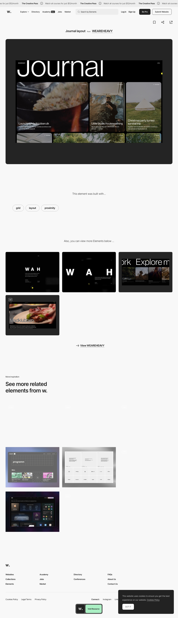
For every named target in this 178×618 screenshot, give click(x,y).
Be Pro (145, 12)
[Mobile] (32, 272)
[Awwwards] (9, 12)
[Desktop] (89, 272)
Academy (48, 12)
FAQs (110, 574)
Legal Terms (26, 599)
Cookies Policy (12, 599)
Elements (10, 584)
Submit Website (162, 12)
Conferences (79, 579)
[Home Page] (32, 423)
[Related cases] (145, 272)
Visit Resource (93, 609)
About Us (112, 579)
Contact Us (113, 584)
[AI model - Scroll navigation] (145, 467)
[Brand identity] (89, 512)
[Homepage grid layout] (89, 423)
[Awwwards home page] (80, 609)
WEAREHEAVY (102, 31)
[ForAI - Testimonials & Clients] (89, 467)
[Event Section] (32, 467)
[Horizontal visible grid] (145, 422)
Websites (10, 574)
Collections (10, 579)
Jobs (60, 12)
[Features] (32, 512)
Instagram (107, 599)
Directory (36, 12)
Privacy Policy (40, 599)
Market (68, 12)
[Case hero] (32, 315)
